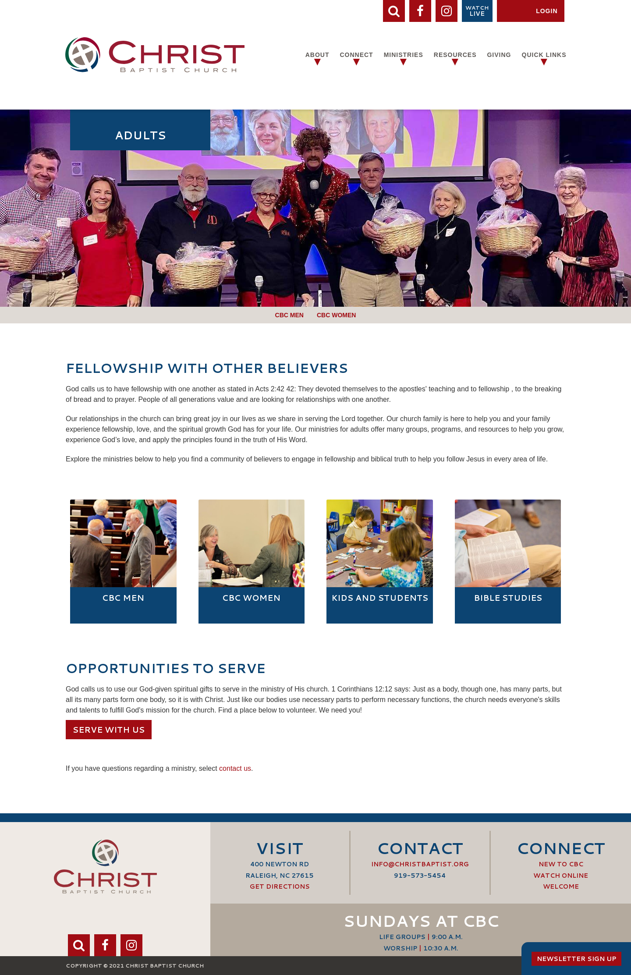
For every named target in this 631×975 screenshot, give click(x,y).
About (317, 54)
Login (546, 10)
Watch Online (560, 875)
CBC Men (289, 315)
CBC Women (336, 315)
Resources (455, 54)
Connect (356, 54)
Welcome (561, 886)
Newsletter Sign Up (576, 958)
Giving (499, 54)
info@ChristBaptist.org (420, 864)
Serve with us (109, 729)
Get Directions (280, 886)
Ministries (403, 54)
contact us (235, 768)
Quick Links (544, 54)
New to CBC (561, 864)
